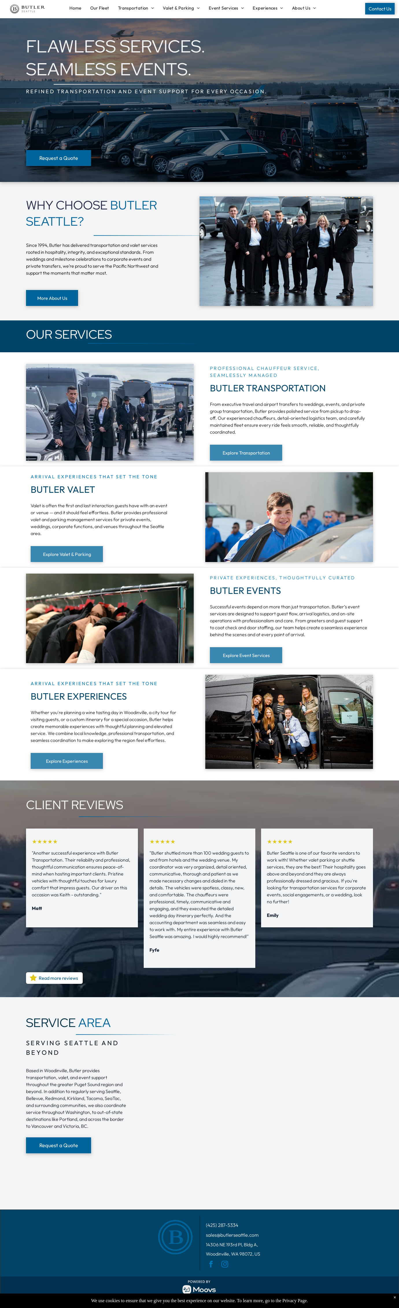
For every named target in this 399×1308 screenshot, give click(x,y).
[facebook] (211, 1265)
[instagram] (225, 1265)
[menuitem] (76, 8)
